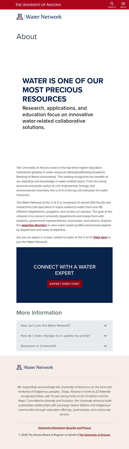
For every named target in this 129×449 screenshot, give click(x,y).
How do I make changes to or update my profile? (55, 336)
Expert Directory (64, 284)
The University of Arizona (94, 435)
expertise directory (34, 225)
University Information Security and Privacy (64, 428)
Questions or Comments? (38, 346)
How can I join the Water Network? (45, 325)
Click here (100, 237)
